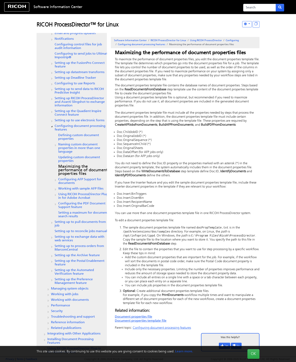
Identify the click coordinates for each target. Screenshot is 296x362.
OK (253, 354)
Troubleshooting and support (73, 316)
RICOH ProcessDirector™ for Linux (77, 25)
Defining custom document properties (78, 137)
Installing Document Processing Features (70, 341)
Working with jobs (64, 294)
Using (83, 196)
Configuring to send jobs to (82, 55)
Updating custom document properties (79, 159)
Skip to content (135, 7)
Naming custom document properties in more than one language (79, 148)
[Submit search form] (280, 7)
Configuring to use (75, 83)
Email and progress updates (75, 33)
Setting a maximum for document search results (83, 214)
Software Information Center (58, 7)
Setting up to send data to (79, 91)
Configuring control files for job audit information (78, 46)
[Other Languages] (247, 24)
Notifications (64, 39)
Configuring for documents (79, 181)
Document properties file (133, 317)
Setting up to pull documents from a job (81, 223)
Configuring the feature (81, 205)
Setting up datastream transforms (79, 72)
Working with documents (70, 300)
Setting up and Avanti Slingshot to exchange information (80, 102)
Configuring (232, 40)
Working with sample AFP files (80, 188)
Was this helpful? (230, 338)
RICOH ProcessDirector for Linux (168, 40)
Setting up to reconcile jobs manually (82, 231)
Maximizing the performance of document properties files (83, 170)
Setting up (75, 78)
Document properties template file (140, 321)
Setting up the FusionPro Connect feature (80, 64)
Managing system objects (69, 288)
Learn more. (184, 351)
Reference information (68, 322)
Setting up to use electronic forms (79, 120)
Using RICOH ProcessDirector (206, 40)
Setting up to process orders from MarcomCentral (79, 248)
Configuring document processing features (80, 127)
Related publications (66, 328)
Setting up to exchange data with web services (79, 238)
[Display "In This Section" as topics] (256, 24)
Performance (60, 305)
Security (57, 311)
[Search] (259, 7)
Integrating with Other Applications (73, 333)
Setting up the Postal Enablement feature (79, 262)
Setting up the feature (78, 113)
